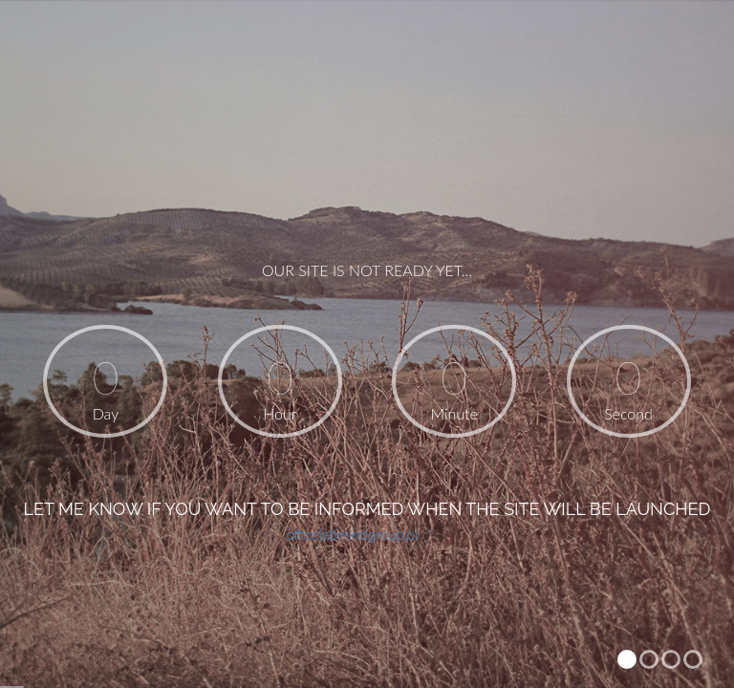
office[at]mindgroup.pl (353, 535)
